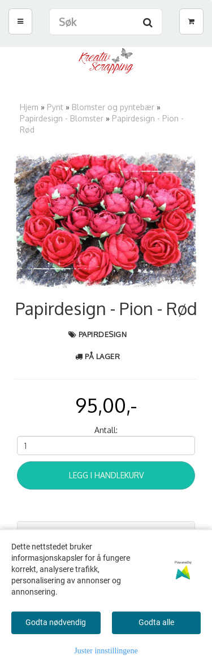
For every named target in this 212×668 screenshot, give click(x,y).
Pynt (55, 107)
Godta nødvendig (55, 622)
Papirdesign (103, 334)
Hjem (29, 107)
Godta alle (156, 622)
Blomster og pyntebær (113, 107)
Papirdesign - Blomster (61, 118)
